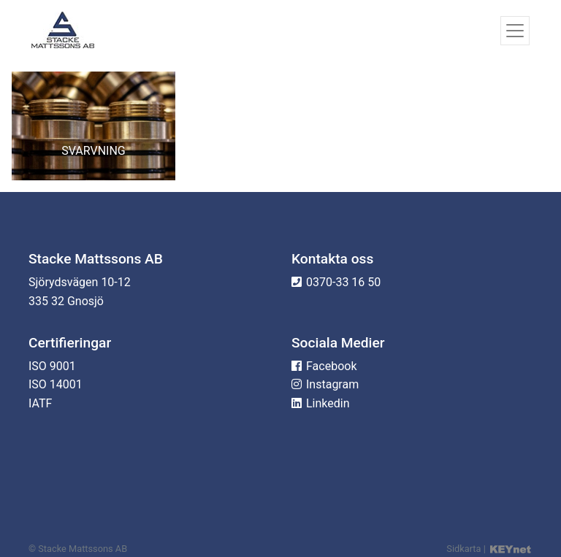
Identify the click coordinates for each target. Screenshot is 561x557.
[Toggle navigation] (515, 30)
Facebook (331, 366)
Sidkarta (463, 548)
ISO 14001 (55, 384)
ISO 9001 (52, 366)
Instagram (332, 384)
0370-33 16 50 (343, 282)
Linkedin (328, 403)
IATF (40, 403)
